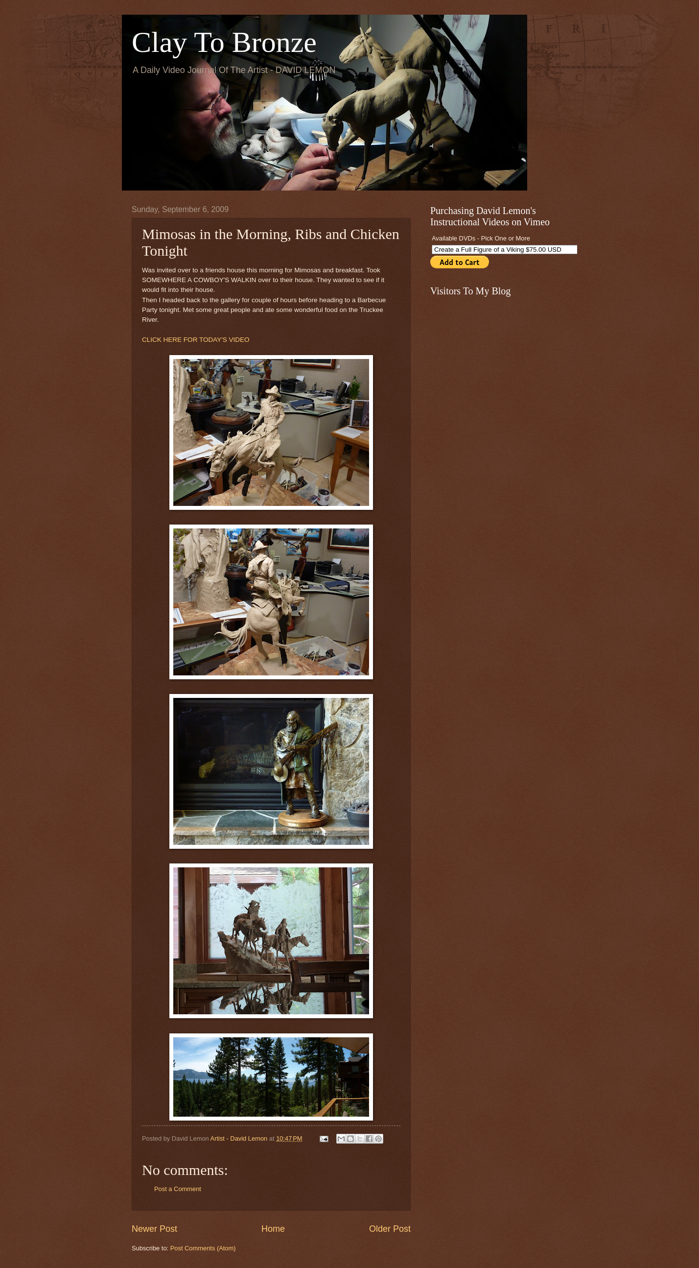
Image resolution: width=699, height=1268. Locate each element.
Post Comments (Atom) (203, 1248)
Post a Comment (177, 1189)
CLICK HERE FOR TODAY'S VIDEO (196, 339)
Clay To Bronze (224, 42)
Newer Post (154, 1229)
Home (273, 1229)
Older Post (390, 1229)
